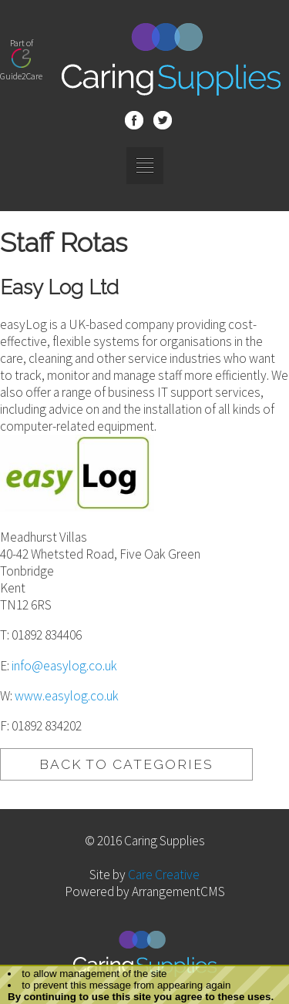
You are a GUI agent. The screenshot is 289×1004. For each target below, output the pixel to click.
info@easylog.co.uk (64, 665)
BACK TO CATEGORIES (126, 764)
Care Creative (164, 874)
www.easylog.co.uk (67, 695)
